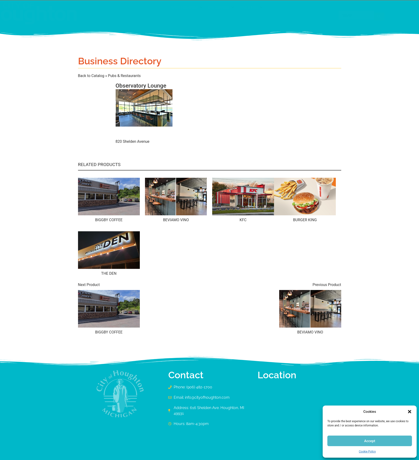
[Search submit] (334, 15)
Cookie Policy (367, 451)
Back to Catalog (91, 75)
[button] (409, 411)
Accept (369, 441)
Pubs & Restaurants (124, 75)
